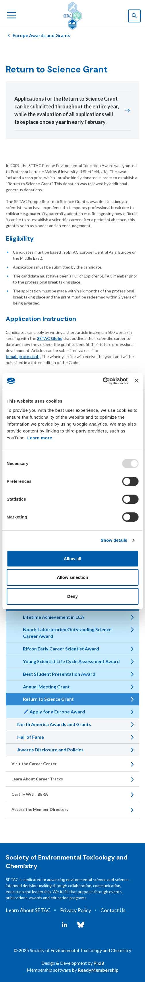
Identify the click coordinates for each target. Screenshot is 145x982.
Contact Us (112, 910)
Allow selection (72, 577)
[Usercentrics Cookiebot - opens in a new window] (103, 381)
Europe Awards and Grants (41, 35)
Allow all (72, 558)
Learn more (39, 437)
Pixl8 (99, 963)
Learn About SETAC (28, 910)
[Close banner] (136, 381)
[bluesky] (80, 924)
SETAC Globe (49, 338)
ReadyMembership (98, 970)
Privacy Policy (75, 910)
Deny (72, 596)
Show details (114, 540)
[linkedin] (64, 924)
